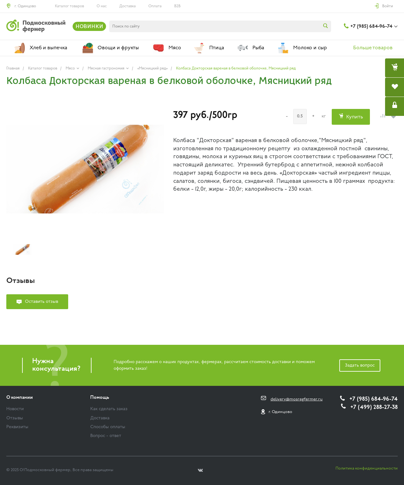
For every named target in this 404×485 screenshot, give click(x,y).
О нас (102, 6)
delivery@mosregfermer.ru (296, 399)
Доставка (127, 6)
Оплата (155, 6)
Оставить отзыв (41, 301)
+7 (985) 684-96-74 (371, 26)
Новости (15, 409)
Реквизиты (17, 427)
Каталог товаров (69, 6)
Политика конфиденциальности (367, 468)
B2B (177, 6)
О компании (19, 397)
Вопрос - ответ (105, 436)
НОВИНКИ (89, 26)
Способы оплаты (107, 427)
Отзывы (14, 418)
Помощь (99, 397)
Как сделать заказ (109, 409)
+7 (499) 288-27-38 (374, 407)
